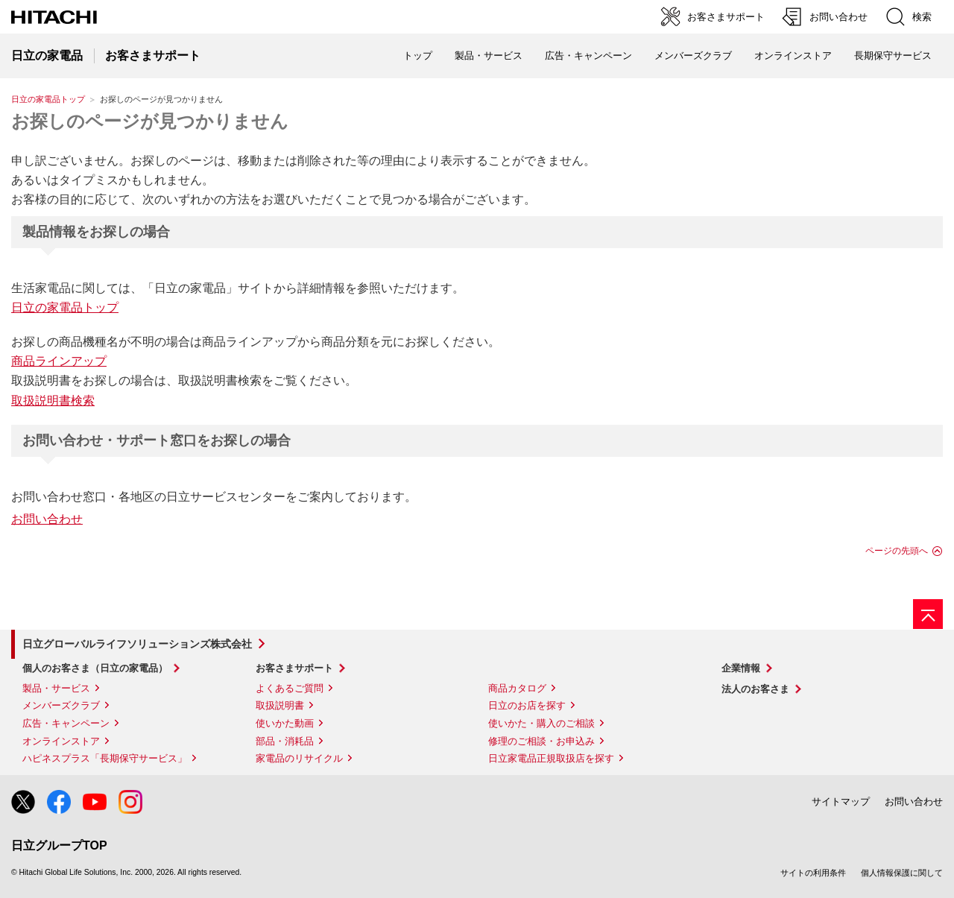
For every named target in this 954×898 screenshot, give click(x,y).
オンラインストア (793, 55)
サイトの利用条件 (813, 872)
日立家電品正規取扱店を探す (551, 758)
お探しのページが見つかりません (149, 121)
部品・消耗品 (285, 741)
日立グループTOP (59, 845)
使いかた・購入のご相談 (541, 723)
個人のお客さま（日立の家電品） (95, 668)
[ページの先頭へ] (928, 614)
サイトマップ (841, 801)
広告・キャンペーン (66, 723)
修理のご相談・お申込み (541, 741)
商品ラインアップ (59, 361)
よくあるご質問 (289, 688)
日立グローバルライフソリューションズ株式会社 (137, 644)
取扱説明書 (280, 705)
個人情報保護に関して (902, 872)
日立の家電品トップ (48, 99)
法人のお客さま (755, 689)
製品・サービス (56, 688)
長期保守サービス (893, 55)
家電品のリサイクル (299, 758)
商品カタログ (517, 688)
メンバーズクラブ (693, 55)
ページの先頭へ (896, 551)
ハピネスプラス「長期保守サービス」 (104, 758)
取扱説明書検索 (53, 400)
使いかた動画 (285, 723)
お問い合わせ (47, 519)
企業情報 (740, 668)
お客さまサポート (294, 668)
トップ (417, 55)
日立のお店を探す (527, 705)
